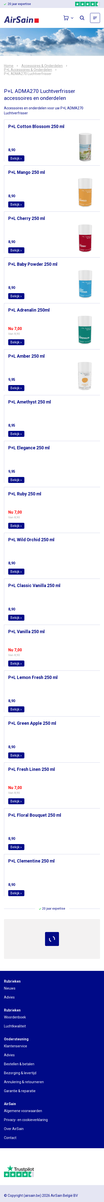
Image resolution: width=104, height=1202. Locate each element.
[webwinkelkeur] (18, 1158)
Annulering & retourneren (24, 1082)
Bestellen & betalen (19, 1064)
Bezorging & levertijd (20, 1073)
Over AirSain (14, 1129)
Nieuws (9, 988)
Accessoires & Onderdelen (42, 66)
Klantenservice (15, 1046)
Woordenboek (15, 1017)
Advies (9, 997)
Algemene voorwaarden (23, 1111)
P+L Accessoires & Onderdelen (28, 70)
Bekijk (16, 158)
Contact (10, 1138)
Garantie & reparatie (20, 1091)
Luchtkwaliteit (15, 1026)
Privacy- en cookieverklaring (26, 1120)
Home (8, 66)
